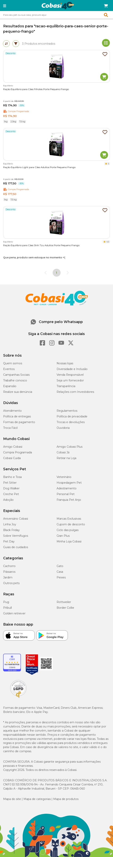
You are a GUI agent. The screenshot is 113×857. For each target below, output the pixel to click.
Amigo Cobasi (12, 446)
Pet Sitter (10, 482)
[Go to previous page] (45, 273)
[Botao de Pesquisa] (107, 15)
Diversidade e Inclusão (72, 369)
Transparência (66, 386)
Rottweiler (64, 602)
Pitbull (7, 607)
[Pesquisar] (47, 15)
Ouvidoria (63, 428)
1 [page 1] (57, 273)
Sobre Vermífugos (15, 536)
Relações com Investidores (75, 392)
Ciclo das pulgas (67, 530)
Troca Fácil (10, 428)
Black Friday (11, 530)
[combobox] (56, 15)
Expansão (9, 386)
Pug (6, 602)
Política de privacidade (72, 416)
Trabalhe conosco (15, 380)
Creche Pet (11, 494)
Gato (60, 566)
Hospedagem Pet (69, 482)
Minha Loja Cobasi (69, 541)
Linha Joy (9, 524)
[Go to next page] (67, 273)
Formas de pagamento (19, 422)
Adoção (8, 500)
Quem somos (12, 363)
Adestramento (67, 488)
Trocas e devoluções (71, 422)
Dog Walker (11, 488)
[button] (4, 6)
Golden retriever (14, 613)
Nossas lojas (65, 363)
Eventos (9, 369)
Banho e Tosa (12, 477)
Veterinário (64, 477)
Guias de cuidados (15, 547)
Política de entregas (17, 416)
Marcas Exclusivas (69, 518)
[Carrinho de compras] (106, 6)
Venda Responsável (70, 374)
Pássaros (9, 571)
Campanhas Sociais (16, 374)
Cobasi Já (63, 452)
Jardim (7, 577)
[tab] (6, 44)
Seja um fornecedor (70, 380)
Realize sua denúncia (17, 392)
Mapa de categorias (37, 799)
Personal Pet (66, 494)
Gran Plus (63, 536)
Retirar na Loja (66, 458)
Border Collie (65, 607)
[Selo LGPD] (18, 698)
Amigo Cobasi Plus (69, 446)
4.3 (107, 241)
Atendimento (12, 410)
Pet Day (9, 541)
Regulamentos (67, 410)
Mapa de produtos (65, 799)
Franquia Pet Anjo (69, 500)
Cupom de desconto (71, 524)
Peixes (61, 577)
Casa (60, 571)
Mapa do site (12, 799)
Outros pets (11, 583)
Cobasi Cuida (12, 458)
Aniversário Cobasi (15, 518)
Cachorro (9, 566)
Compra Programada (17, 452)
